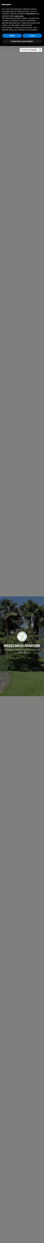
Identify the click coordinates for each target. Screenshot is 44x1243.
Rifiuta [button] (12, 36)
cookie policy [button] (18, 16)
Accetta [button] (32, 36)
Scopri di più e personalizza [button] (22, 41)
